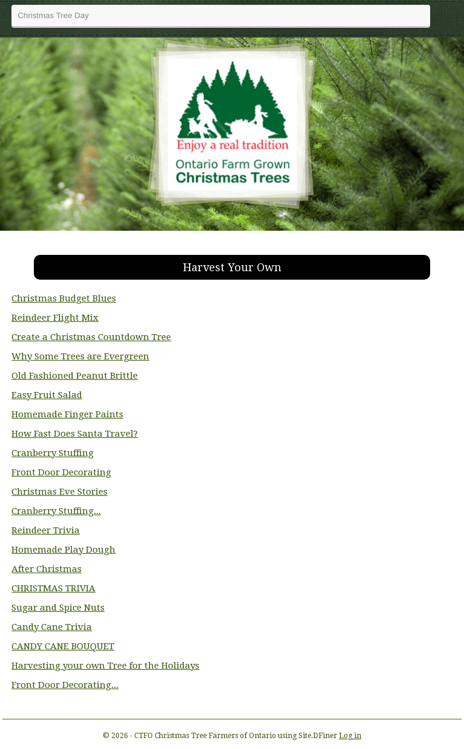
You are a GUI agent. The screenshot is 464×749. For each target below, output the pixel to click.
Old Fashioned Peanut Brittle (74, 375)
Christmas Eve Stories (59, 491)
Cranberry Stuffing (52, 453)
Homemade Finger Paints (67, 414)
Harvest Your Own (232, 267)
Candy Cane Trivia (51, 627)
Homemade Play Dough (63, 549)
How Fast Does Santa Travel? (74, 433)
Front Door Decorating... (64, 685)
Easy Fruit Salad (46, 395)
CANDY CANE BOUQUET (62, 646)
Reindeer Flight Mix (54, 317)
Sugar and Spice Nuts (58, 607)
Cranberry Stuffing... (56, 511)
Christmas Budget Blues (63, 298)
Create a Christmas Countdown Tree (91, 337)
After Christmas (46, 569)
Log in (350, 735)
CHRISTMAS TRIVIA (53, 588)
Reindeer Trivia (45, 530)
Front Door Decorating (61, 472)
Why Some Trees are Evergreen (80, 356)
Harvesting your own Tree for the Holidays (105, 665)
